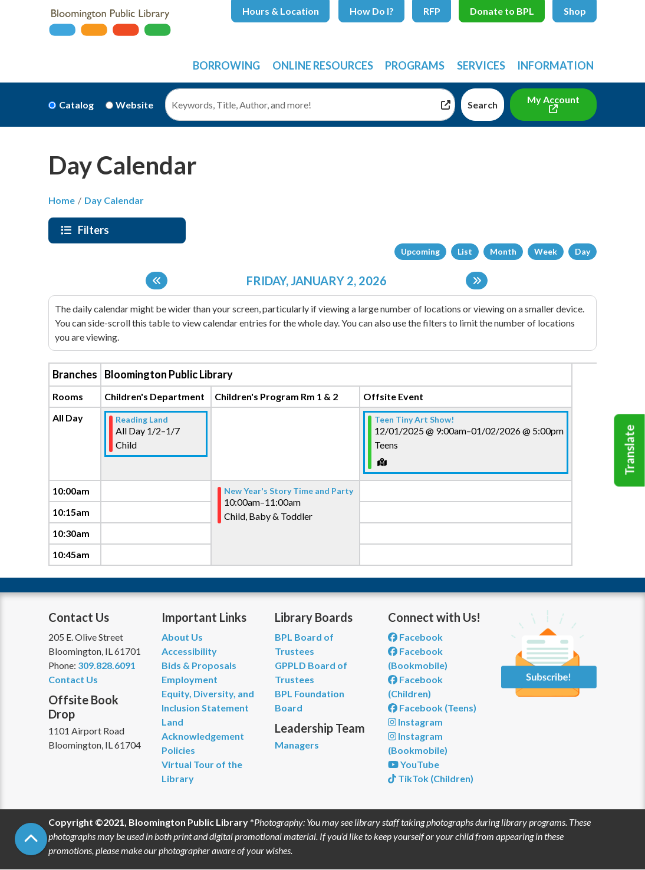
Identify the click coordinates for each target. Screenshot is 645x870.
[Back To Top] (31, 839)
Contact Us (73, 679)
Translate (630, 450)
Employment (190, 679)
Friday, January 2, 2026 (316, 280)
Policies (178, 750)
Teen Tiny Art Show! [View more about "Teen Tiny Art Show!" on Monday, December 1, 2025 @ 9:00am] (414, 420)
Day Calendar (114, 200)
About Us (182, 636)
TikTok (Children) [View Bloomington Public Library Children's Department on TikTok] (430, 778)
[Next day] (477, 280)
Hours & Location (280, 11)
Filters (95, 229)
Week (545, 251)
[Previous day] (156, 280)
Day (582, 251)
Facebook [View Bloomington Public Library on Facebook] (415, 636)
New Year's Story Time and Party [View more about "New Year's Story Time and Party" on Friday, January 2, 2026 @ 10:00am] (288, 491)
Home (61, 200)
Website (134, 104)
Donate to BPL (502, 11)
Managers (297, 744)
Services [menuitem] (481, 65)
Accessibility (189, 651)
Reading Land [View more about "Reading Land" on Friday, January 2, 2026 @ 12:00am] (142, 420)
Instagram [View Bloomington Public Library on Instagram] (415, 721)
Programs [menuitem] (415, 65)
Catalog (76, 104)
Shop (575, 11)
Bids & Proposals (199, 665)
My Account (553, 99)
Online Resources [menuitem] (322, 65)
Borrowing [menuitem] (226, 65)
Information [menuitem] (555, 65)
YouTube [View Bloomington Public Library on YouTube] (413, 764)
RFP (431, 11)
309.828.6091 (107, 665)
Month (503, 251)
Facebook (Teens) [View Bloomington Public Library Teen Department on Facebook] (432, 707)
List (465, 251)
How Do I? (372, 11)
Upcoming (420, 251)
